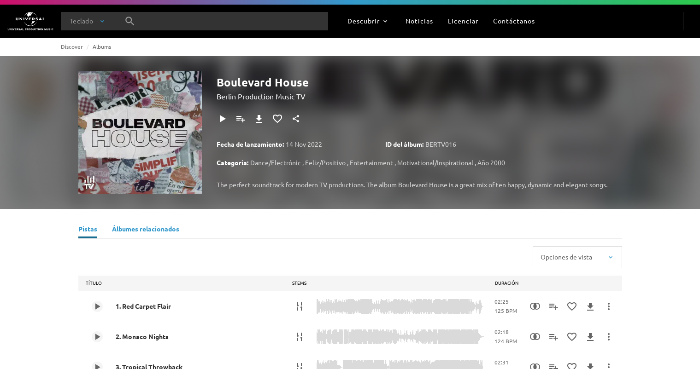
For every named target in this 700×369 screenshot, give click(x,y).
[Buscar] (130, 21)
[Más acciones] (608, 306)
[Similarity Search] (535, 306)
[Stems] (299, 306)
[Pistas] (87, 230)
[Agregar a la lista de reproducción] (240, 118)
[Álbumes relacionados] (145, 230)
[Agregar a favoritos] (277, 118)
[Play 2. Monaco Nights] (97, 337)
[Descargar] (259, 118)
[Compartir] (295, 118)
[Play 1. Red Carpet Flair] (97, 306)
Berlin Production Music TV (261, 96)
